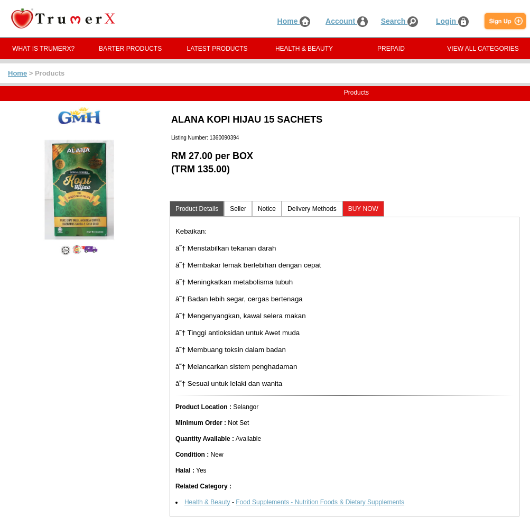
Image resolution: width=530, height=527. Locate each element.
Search (400, 21)
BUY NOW (363, 208)
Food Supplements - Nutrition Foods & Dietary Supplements (320, 502)
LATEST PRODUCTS (217, 48)
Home (294, 21)
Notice (267, 208)
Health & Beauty (207, 502)
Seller (238, 208)
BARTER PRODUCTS (130, 48)
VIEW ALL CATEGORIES (482, 48)
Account (347, 21)
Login (452, 21)
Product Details (196, 208)
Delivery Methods (312, 208)
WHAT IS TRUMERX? (43, 48)
